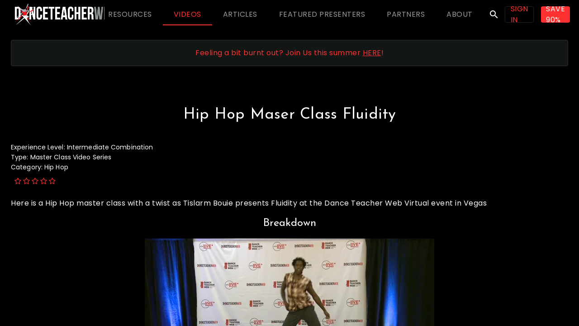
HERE (372, 53)
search (494, 14)
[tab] (130, 14)
